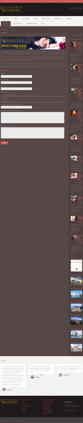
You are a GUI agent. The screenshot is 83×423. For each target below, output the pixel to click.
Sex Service (26, 18)
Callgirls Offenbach (47, 410)
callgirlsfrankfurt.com (13, 419)
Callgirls (6, 18)
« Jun (72, 260)
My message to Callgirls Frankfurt (8, 125)
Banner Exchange (31, 23)
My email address (5, 86)
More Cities (58, 18)
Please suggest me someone (8, 94)
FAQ (43, 23)
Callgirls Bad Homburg (48, 401)
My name (3, 73)
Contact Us (24, 403)
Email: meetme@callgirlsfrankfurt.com (73, 1)
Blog (23, 401)
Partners (24, 412)
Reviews (69, 18)
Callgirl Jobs (17, 23)
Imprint (23, 408)
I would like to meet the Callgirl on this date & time (12, 104)
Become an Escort (26, 399)
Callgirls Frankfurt (47, 405)
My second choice (5, 98)
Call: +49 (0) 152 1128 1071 (57, 1)
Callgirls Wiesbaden (47, 412)
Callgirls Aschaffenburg (48, 399)
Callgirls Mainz (46, 408)
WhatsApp (47, 1)
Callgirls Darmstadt (47, 403)
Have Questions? (26, 405)
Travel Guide (46, 18)
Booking (5, 23)
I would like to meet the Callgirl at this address (11, 110)
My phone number (5, 79)
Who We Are (24, 410)
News (35, 18)
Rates (16, 18)
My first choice (4, 92)
